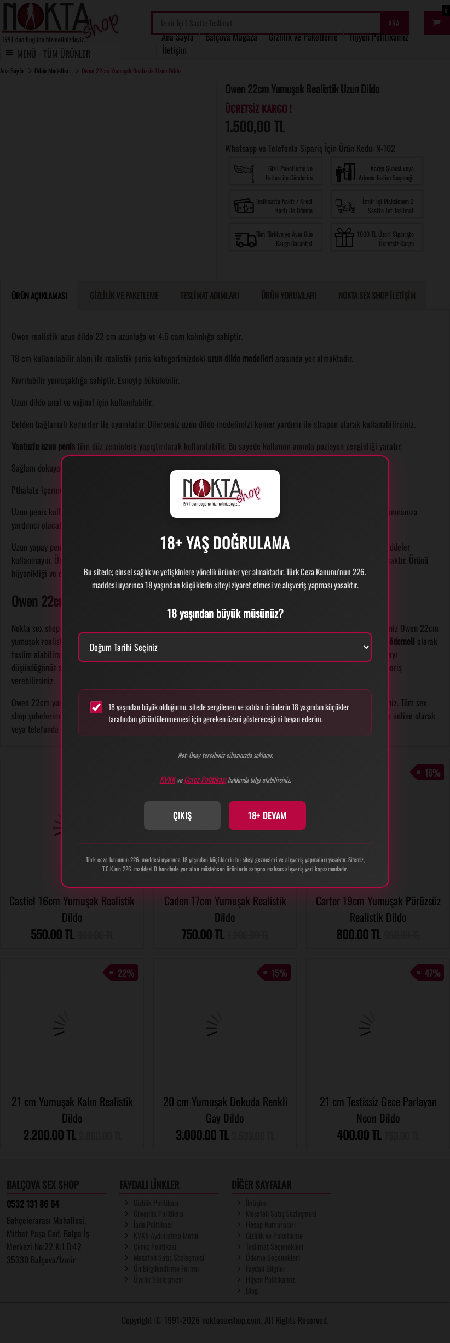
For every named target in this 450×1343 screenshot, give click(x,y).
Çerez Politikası (205, 779)
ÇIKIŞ (182, 815)
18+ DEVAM (267, 815)
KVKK (167, 779)
